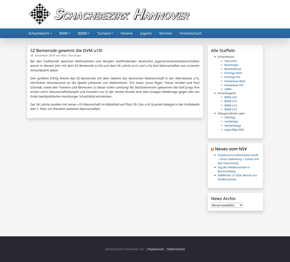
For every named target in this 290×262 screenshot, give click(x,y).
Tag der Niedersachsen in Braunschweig (234, 169)
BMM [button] (63, 33)
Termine (165, 33)
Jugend (145, 33)
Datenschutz (176, 249)
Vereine (127, 33)
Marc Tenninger (71, 55)
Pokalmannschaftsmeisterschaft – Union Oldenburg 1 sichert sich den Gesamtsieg (238, 159)
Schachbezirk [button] (39, 33)
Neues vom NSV (231, 149)
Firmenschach (191, 33)
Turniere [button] (103, 33)
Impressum (155, 249)
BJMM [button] (82, 33)
